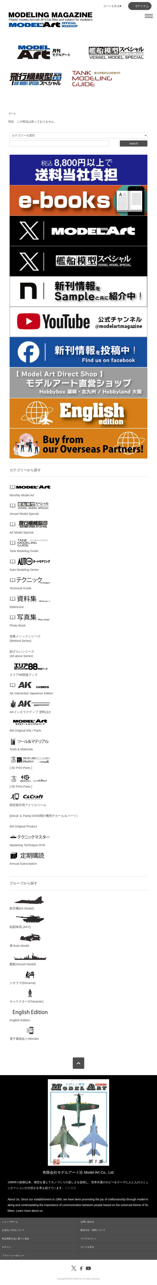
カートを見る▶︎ (112, 6)
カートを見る (87, 1247)
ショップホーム (10, 1221)
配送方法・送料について (93, 1230)
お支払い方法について (13, 1230)
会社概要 (70, 1188)
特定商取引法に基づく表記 (15, 1238)
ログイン (6, 1247)
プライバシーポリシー (13, 1255)
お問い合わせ (87, 1221)
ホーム (12, 113)
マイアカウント (88, 1238)
